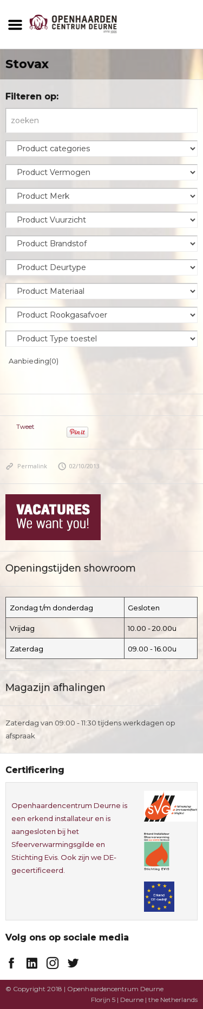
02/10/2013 (79, 466)
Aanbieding (33, 360)
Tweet (25, 426)
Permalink (26, 466)
